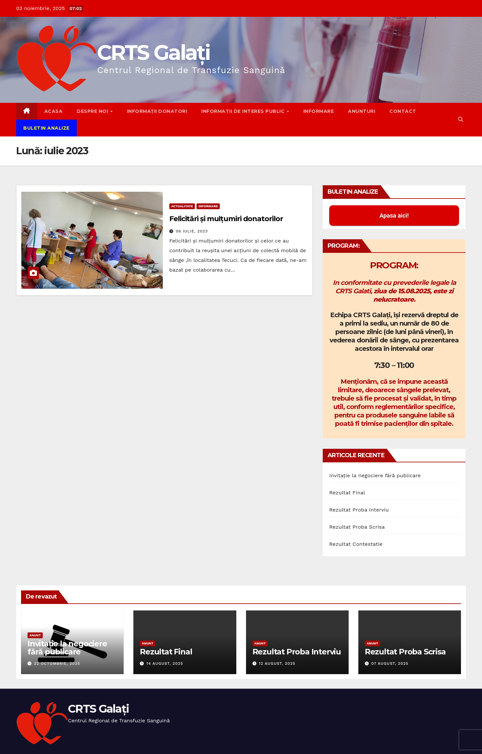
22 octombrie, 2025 (57, 663)
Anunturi (361, 111)
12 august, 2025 (277, 663)
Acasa (53, 111)
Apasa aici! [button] (394, 215)
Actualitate (182, 206)
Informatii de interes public (243, 111)
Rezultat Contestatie (356, 544)
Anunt (35, 635)
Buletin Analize (46, 128)
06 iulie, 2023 (192, 231)
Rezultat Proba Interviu (359, 510)
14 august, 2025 (164, 663)
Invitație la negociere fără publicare (375, 475)
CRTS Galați (153, 52)
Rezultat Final (347, 493)
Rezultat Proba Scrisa (357, 527)
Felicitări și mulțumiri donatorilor (226, 218)
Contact (402, 111)
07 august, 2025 (390, 663)
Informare (318, 111)
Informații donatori (157, 111)
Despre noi (93, 111)
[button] (460, 119)
